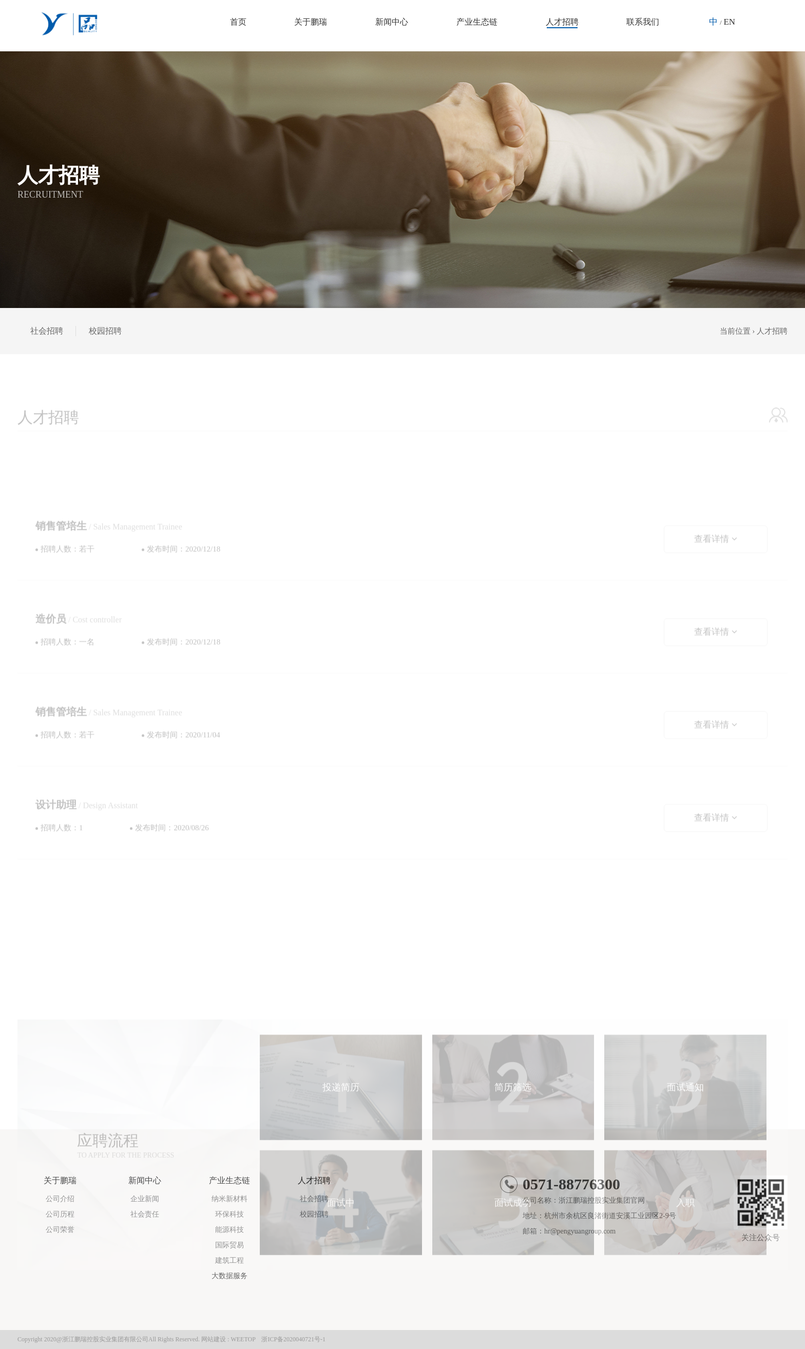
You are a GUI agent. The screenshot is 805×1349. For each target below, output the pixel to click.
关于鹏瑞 (310, 21)
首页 (238, 21)
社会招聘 (46, 330)
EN (729, 22)
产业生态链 (476, 21)
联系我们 (642, 21)
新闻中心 (391, 21)
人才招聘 (562, 21)
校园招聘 (105, 330)
